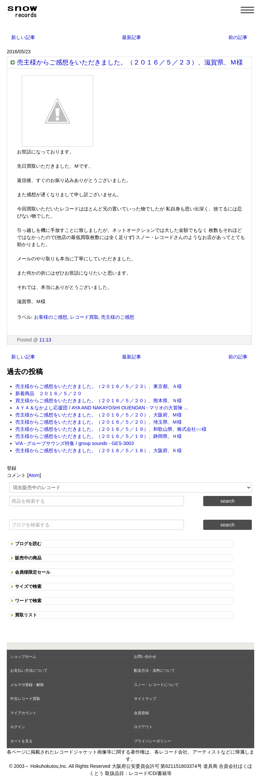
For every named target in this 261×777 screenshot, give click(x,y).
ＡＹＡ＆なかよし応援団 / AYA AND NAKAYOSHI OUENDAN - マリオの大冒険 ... (101, 407)
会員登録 (141, 713)
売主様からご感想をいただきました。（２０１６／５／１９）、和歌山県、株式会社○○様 (111, 429)
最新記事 (131, 37)
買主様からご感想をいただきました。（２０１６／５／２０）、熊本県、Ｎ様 (98, 400)
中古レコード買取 (25, 699)
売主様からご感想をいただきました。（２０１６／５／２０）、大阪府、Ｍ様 (98, 415)
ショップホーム (23, 656)
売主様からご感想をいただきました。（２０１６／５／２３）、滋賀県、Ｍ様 (130, 62)
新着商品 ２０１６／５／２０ (48, 393)
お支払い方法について (29, 670)
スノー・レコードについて (156, 685)
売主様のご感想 (117, 317)
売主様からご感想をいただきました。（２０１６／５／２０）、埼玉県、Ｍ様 (98, 422)
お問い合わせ (145, 656)
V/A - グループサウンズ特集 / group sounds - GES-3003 (74, 443)
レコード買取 (84, 317)
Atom (34, 475)
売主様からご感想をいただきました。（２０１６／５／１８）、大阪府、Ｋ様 (98, 450)
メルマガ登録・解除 (27, 685)
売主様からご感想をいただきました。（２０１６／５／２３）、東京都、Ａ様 (98, 386)
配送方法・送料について (154, 670)
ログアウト (143, 727)
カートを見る (21, 741)
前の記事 (237, 37)
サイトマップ (145, 699)
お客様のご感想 (50, 317)
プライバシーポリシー (152, 741)
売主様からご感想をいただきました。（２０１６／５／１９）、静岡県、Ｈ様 (98, 436)
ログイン (17, 727)
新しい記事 (23, 37)
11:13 (45, 340)
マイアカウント (23, 713)
